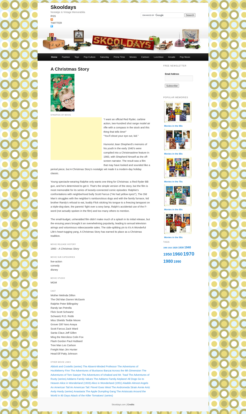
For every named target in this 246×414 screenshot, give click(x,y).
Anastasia (79, 391)
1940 (187, 247)
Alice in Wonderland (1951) (106, 383)
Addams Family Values (80, 378)
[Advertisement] (76, 138)
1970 (188, 254)
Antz (147, 387)
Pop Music (185, 57)
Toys (76, 57)
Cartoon (145, 57)
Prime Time (119, 57)
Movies (132, 57)
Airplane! (122, 378)
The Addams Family (105, 378)
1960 (178, 254)
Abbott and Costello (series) (66, 366)
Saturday (104, 57)
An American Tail (60, 387)
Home (54, 57)
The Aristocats (125, 391)
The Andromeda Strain (124, 387)
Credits (130, 404)
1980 (168, 261)
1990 (177, 261)
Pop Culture (89, 57)
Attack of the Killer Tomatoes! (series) (92, 395)
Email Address (172, 74)
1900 (165, 248)
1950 (167, 254)
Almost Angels (140, 383)
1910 (170, 248)
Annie (141, 387)
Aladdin (127, 383)
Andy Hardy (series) (62, 391)
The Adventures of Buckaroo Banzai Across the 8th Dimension (106, 370)
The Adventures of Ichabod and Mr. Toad (105, 374)
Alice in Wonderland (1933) (75, 383)
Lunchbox (158, 57)
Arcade (171, 57)
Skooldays (63, 7)
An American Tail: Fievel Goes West (90, 387)
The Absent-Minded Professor (100, 366)
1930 (181, 247)
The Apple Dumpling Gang (101, 391)
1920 (175, 247)
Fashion (66, 57)
